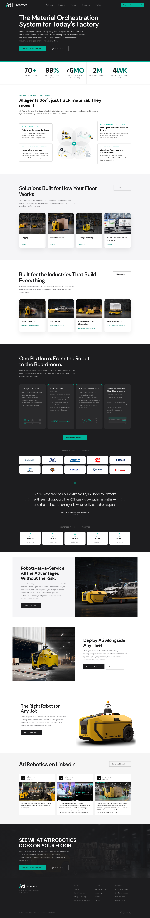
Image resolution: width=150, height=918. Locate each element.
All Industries (121, 274)
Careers (97, 897)
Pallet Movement (79, 893)
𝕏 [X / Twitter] (124, 912)
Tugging (76, 889)
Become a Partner (92, 667)
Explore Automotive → (57, 325)
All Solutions (121, 188)
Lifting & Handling (80, 897)
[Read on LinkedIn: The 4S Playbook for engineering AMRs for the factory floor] (113, 795)
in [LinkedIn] (120, 912)
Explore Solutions (57, 49)
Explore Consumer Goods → (87, 328)
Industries (62, 5)
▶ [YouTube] (129, 912)
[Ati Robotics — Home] (16, 5)
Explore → (25, 244)
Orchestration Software (82, 900)
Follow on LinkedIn (119, 764)
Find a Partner (114, 667)
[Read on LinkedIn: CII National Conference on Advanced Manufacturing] (75, 795)
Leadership (98, 893)
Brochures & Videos (122, 893)
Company (74, 5)
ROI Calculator (120, 897)
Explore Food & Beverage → (30, 325)
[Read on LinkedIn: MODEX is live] (37, 792)
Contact (98, 5)
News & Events (120, 900)
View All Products (30, 733)
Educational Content (122, 889)
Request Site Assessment (132, 5)
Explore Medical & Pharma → (116, 325)
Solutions (50, 5)
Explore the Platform (73, 437)
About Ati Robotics (101, 889)
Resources (86, 5)
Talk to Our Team (30, 606)
